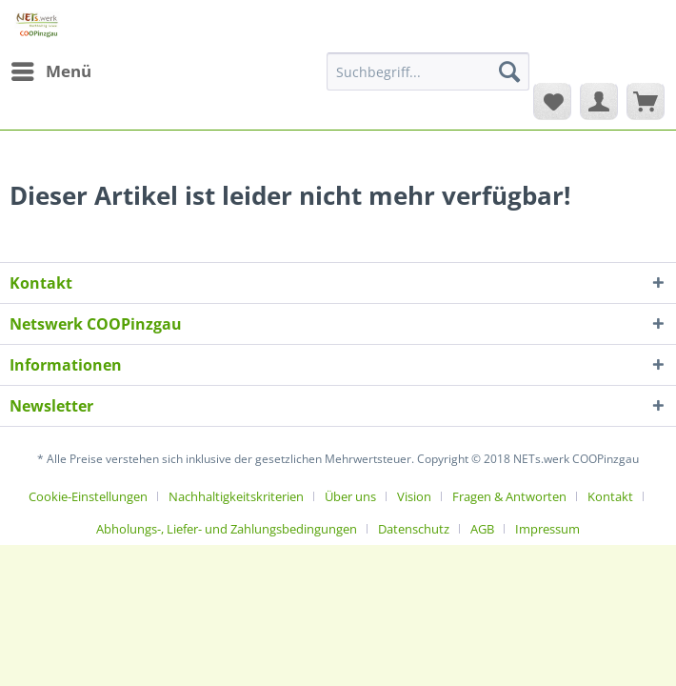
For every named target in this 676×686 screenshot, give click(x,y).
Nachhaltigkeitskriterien (236, 496)
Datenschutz (413, 528)
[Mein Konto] (599, 101)
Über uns (350, 496)
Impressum (547, 528)
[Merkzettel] (552, 101)
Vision (414, 496)
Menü (51, 69)
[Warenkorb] (645, 101)
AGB (482, 528)
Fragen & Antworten (509, 496)
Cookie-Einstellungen (88, 496)
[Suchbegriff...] (428, 71)
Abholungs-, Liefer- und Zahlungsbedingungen (226, 528)
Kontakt (610, 496)
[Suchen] (509, 71)
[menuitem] (50, 71)
